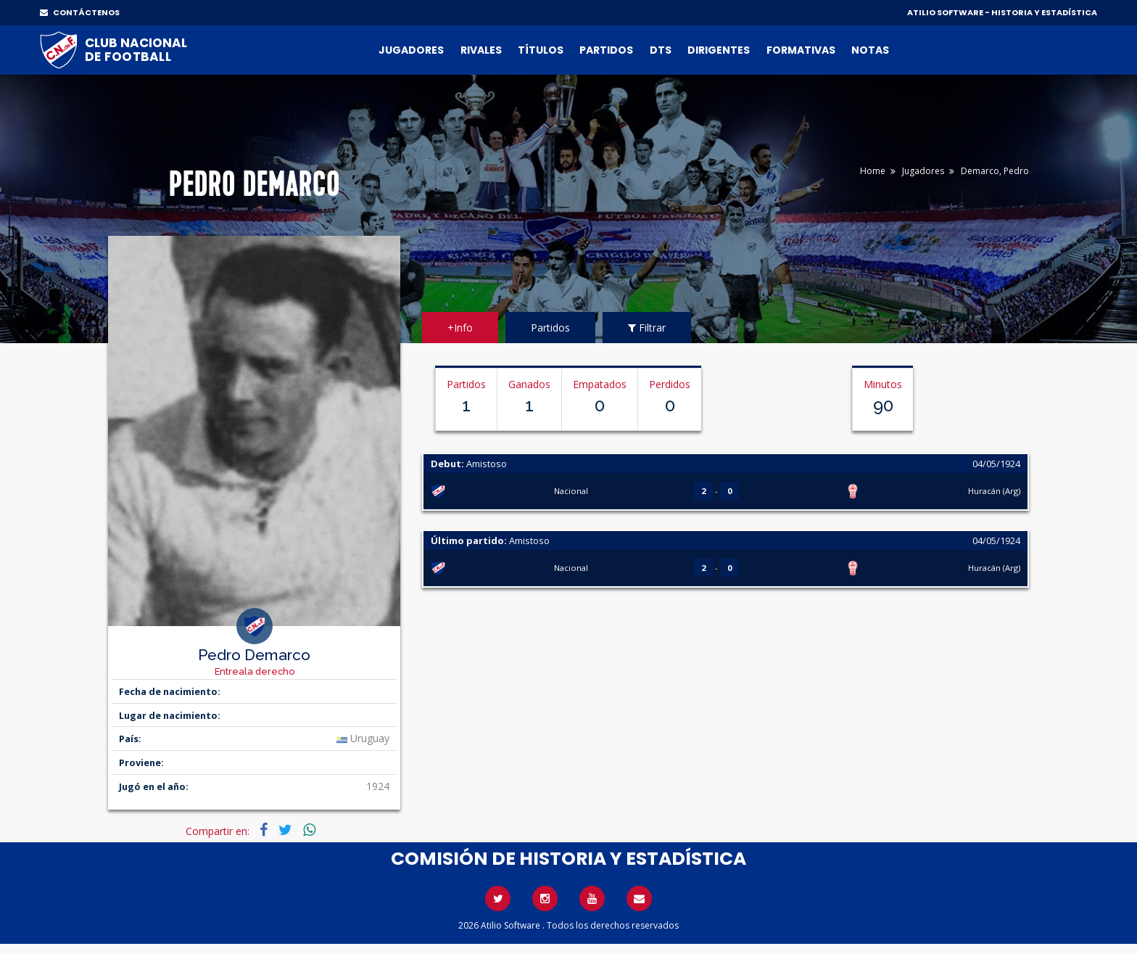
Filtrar (647, 327)
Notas (870, 50)
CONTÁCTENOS (80, 12)
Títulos (540, 50)
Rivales (481, 50)
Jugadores (411, 50)
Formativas (800, 50)
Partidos (606, 50)
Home (872, 171)
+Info (460, 327)
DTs (660, 50)
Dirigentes (718, 50)
